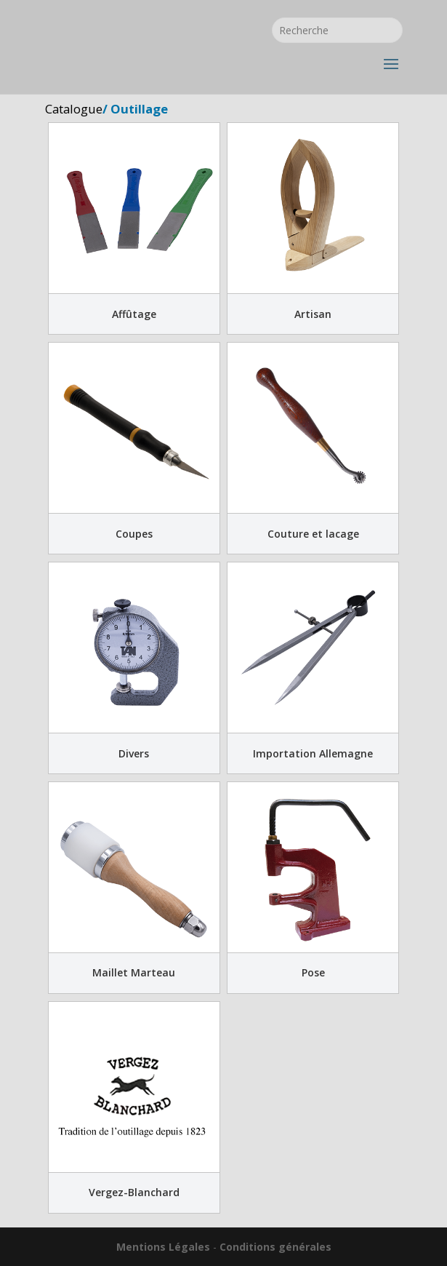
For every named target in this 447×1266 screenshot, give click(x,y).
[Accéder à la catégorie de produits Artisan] (312, 228)
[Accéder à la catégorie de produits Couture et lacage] (312, 448)
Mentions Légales (163, 1247)
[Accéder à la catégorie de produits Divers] (134, 667)
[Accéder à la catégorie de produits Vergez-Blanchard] (134, 1107)
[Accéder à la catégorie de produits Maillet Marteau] (134, 887)
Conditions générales (275, 1247)
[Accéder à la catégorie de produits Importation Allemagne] (312, 667)
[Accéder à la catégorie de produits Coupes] (134, 448)
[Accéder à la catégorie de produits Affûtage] (134, 228)
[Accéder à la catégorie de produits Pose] (312, 887)
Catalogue (73, 108)
